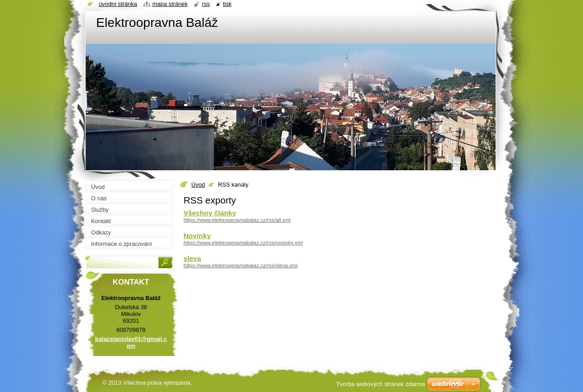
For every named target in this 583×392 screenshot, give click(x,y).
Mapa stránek (170, 3)
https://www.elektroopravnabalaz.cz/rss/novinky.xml (243, 242)
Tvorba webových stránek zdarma (380, 384)
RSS (206, 3)
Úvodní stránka (118, 3)
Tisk (227, 3)
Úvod (198, 184)
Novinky (197, 235)
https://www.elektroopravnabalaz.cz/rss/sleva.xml (240, 265)
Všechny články (210, 213)
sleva (192, 258)
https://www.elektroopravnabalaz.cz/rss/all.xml (237, 220)
